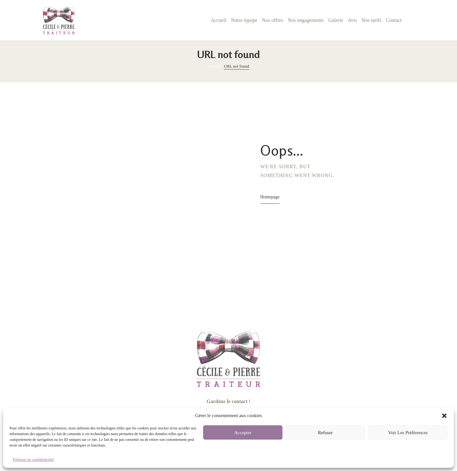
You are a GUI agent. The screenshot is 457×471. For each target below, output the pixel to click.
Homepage (270, 197)
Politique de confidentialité (33, 459)
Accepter (242, 432)
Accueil (214, 66)
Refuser (325, 432)
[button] (444, 416)
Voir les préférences (408, 432)
